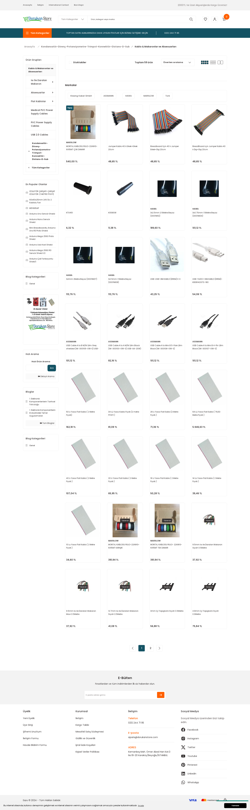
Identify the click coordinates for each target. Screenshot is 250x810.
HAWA (154, 208)
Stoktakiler (79, 62)
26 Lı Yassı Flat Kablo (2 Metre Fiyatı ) (165, 413)
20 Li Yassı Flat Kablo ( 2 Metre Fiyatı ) (123, 479)
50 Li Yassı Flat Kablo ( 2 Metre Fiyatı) (80, 413)
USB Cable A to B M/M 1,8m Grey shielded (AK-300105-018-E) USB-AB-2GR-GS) (82, 347)
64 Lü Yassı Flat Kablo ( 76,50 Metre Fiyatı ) (207, 413)
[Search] (126, 19)
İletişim (79, 718)
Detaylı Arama (46, 376)
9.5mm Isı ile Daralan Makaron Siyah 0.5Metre (208, 546)
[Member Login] (214, 19)
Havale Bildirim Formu (35, 745)
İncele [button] (141, 805)
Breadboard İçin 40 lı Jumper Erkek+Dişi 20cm (165, 147)
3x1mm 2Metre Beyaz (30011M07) (81, 278)
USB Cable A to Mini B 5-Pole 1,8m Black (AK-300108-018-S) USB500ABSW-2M (167, 347)
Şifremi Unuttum (32, 731)
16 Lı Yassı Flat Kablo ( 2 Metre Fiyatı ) (165, 479)
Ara (52, 368)
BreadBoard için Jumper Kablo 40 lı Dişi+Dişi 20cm (208, 147)
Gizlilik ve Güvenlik (85, 738)
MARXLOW (71, 142)
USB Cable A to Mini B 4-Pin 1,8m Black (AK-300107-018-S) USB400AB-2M (208, 347)
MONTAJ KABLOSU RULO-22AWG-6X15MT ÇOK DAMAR (82, 147)
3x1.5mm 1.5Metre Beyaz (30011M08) (120, 280)
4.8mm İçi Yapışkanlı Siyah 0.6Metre (206, 612)
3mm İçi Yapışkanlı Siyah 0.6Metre (163, 612)
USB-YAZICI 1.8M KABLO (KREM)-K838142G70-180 (208, 280)
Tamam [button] (235, 805)
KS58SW (113, 212)
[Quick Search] (35, 368)
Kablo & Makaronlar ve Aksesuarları (155, 46)
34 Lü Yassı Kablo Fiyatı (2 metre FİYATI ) (124, 413)
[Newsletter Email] (125, 695)
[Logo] (37, 19)
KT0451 (69, 212)
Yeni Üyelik (29, 718)
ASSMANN (71, 341)
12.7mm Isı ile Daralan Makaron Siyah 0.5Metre (124, 612)
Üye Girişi (28, 725)
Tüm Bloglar (47, 423)
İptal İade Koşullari (85, 745)
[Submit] (160, 695)
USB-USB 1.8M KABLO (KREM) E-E (166, 278)
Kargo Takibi (82, 725)
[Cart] (224, 19)
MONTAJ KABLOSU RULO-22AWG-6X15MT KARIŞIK (124, 546)
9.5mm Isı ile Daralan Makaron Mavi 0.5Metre (81, 612)
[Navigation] (37, 33)
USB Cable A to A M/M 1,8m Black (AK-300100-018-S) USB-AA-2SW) (125, 347)
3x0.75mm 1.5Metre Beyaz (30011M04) (205, 214)
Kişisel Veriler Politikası (87, 751)
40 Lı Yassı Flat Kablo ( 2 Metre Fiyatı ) (80, 479)
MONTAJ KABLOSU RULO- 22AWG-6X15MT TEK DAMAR (166, 546)
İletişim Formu (31, 738)
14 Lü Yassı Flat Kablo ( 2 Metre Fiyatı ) (207, 479)
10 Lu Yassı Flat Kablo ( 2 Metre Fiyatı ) (80, 546)
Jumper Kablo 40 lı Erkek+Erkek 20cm (123, 147)
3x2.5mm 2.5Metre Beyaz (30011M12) (163, 214)
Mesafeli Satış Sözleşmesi (90, 731)
